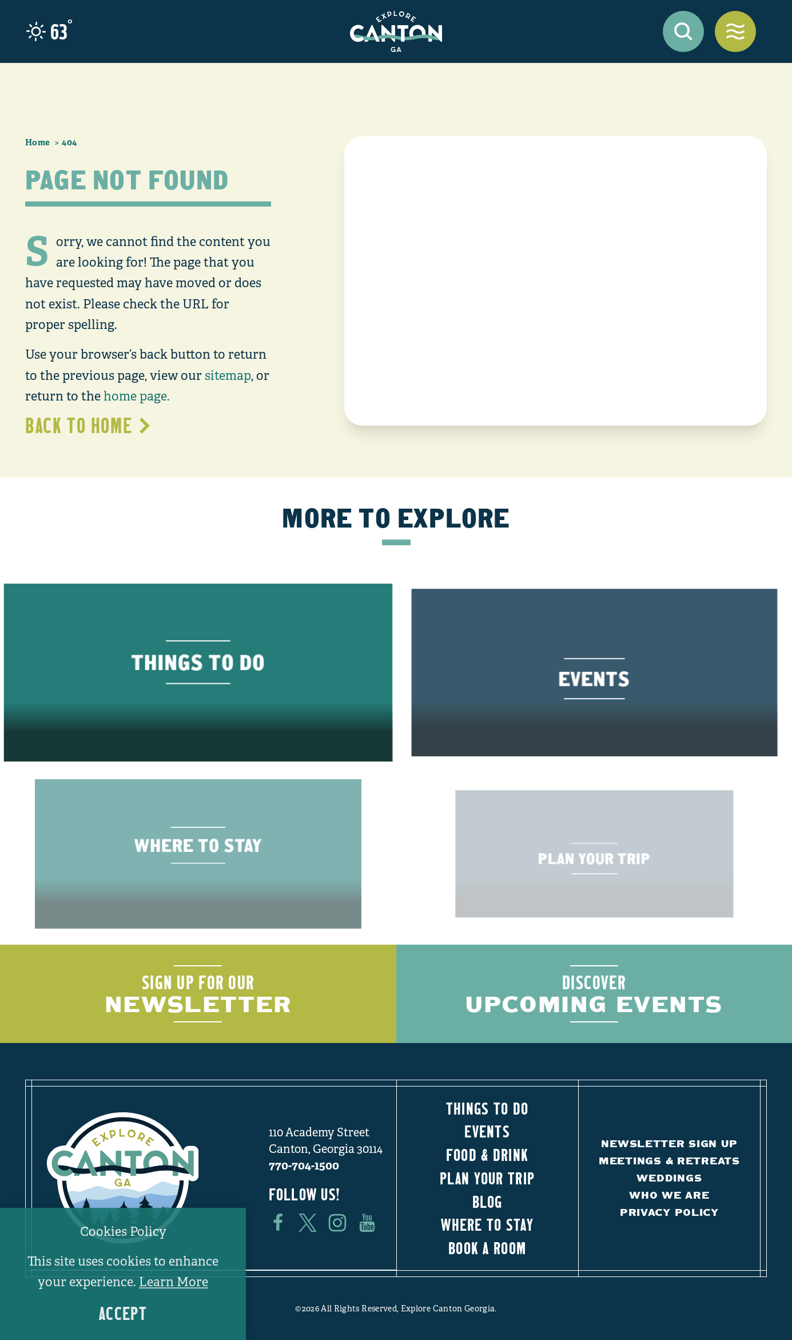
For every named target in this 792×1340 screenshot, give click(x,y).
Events (487, 1131)
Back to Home (89, 425)
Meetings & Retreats (669, 1160)
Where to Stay (487, 1224)
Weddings (669, 1177)
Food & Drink (487, 1154)
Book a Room (487, 1248)
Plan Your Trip (487, 1178)
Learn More (173, 1282)
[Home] (396, 31)
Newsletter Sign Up (669, 1143)
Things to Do (487, 1108)
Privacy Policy (669, 1212)
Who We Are (669, 1195)
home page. (137, 396)
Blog (487, 1201)
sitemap (228, 375)
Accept (123, 1313)
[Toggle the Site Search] (683, 31)
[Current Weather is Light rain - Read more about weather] (49, 31)
